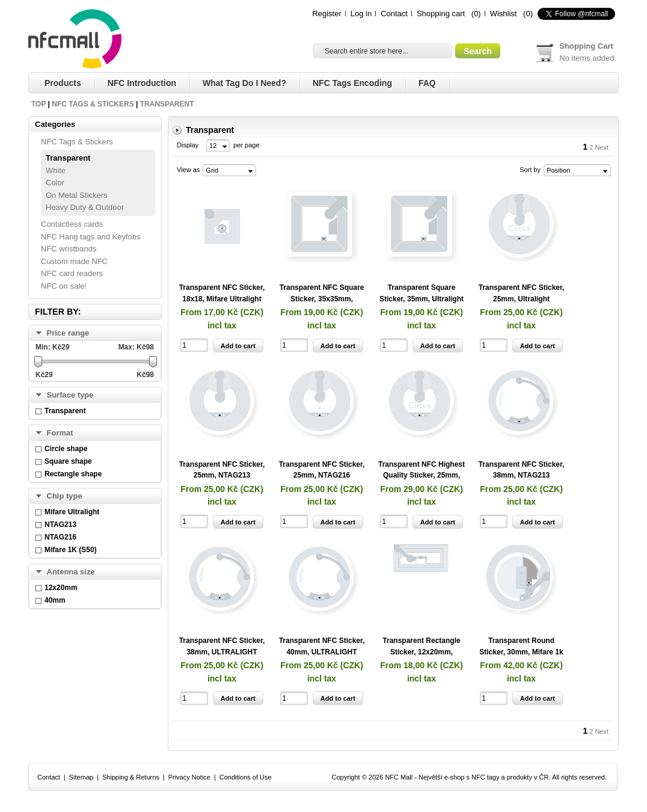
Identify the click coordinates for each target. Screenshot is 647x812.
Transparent (167, 104)
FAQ (427, 83)
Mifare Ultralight (71, 512)
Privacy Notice (189, 777)
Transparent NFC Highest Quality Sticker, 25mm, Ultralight (421, 475)
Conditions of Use (245, 777)
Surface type (70, 394)
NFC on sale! (64, 286)
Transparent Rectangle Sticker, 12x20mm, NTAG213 (421, 651)
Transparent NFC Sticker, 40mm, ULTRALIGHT (322, 646)
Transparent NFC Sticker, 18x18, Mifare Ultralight (222, 293)
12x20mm (61, 587)
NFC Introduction (142, 83)
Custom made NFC (74, 261)
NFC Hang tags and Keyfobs (90, 236)
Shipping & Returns (130, 777)
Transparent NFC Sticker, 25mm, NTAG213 (222, 470)
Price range (68, 332)
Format (60, 432)
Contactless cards (72, 224)
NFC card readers (72, 273)
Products (62, 83)
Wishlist (503, 13)
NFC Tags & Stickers (92, 104)
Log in (361, 13)
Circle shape (65, 448)
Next (602, 147)
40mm (55, 600)
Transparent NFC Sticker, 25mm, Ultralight (522, 293)
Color (55, 182)
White (56, 170)
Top (38, 104)
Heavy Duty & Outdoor (85, 207)
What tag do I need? (244, 83)
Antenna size (71, 571)
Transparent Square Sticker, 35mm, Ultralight (421, 293)
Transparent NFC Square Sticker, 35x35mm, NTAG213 (322, 298)
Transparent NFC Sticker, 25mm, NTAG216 (322, 470)
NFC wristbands (68, 248)
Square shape (68, 461)
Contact (394, 13)
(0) (476, 13)
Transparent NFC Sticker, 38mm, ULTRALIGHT (222, 646)
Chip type (64, 495)
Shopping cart (441, 13)
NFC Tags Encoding (352, 83)
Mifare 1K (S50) (70, 550)
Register (326, 13)
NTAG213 (60, 524)
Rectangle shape (73, 474)
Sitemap (81, 777)
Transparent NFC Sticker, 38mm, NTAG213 (522, 470)
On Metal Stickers (77, 195)
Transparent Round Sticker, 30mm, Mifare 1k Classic (521, 651)
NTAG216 (60, 537)
